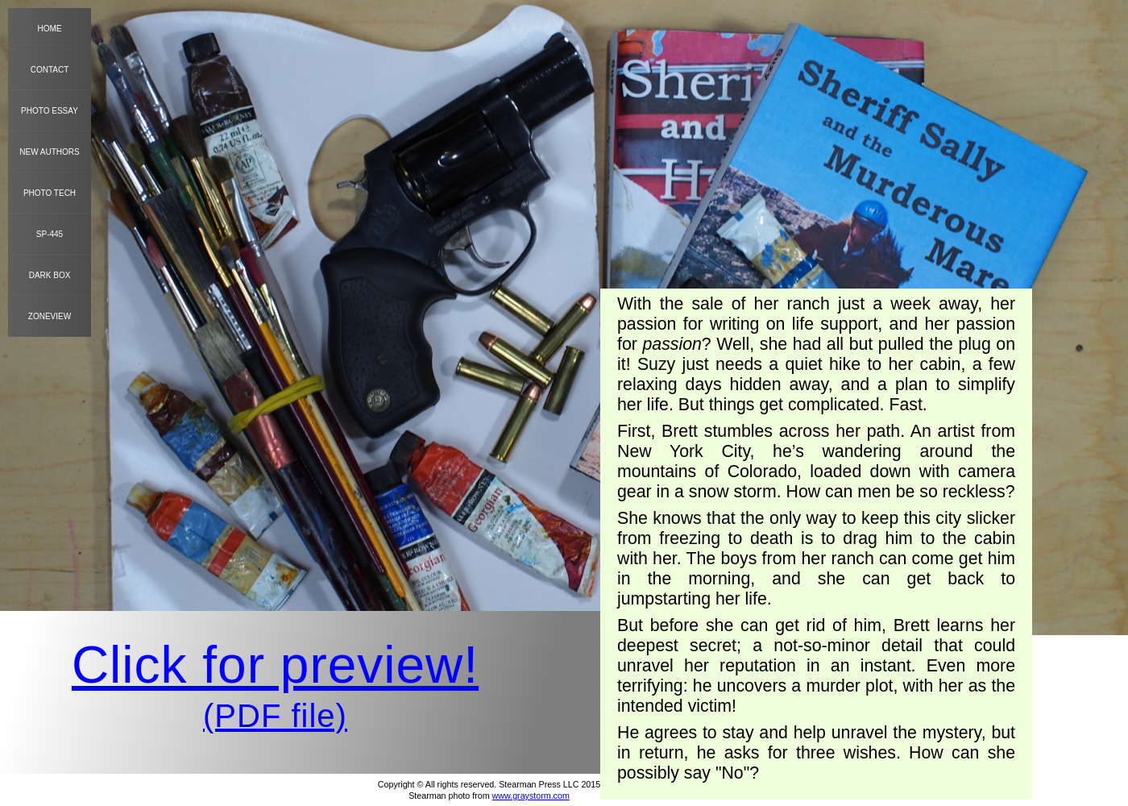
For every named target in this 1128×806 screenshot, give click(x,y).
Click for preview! (275, 665)
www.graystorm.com (531, 795)
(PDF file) (275, 715)
